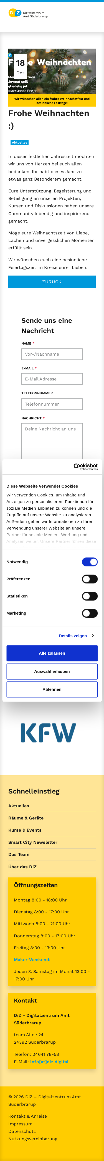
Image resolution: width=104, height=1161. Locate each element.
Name (27, 343)
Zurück (52, 281)
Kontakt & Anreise (27, 1116)
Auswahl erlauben (52, 671)
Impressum (20, 1123)
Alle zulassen (52, 653)
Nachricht (33, 418)
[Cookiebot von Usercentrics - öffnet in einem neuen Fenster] (74, 466)
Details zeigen (73, 635)
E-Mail (29, 368)
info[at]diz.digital (49, 1061)
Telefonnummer (37, 393)
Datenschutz (22, 1131)
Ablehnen (51, 689)
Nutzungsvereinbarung (32, 1138)
